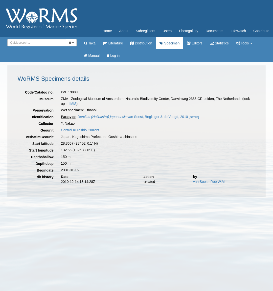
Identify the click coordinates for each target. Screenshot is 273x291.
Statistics (219, 43)
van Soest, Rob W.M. (209, 182)
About (123, 31)
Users (167, 31)
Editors (194, 43)
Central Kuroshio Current (80, 130)
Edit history (43, 177)
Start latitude (43, 144)
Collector (46, 124)
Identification (42, 117)
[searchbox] (36, 42)
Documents (214, 31)
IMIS (73, 104)
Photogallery (188, 31)
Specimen (169, 43)
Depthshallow (42, 157)
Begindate (45, 170)
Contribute (261, 31)
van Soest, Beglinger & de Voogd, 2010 (132, 117)
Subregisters (145, 31)
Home (107, 31)
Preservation (43, 110)
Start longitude (41, 150)
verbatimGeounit (39, 137)
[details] (194, 117)
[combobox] (36, 42)
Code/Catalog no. (39, 92)
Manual (92, 56)
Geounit (46, 130)
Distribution (141, 43)
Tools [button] (244, 43)
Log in (113, 56)
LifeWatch (238, 31)
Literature (113, 43)
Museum (47, 99)
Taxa (89, 43)
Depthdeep (44, 164)
